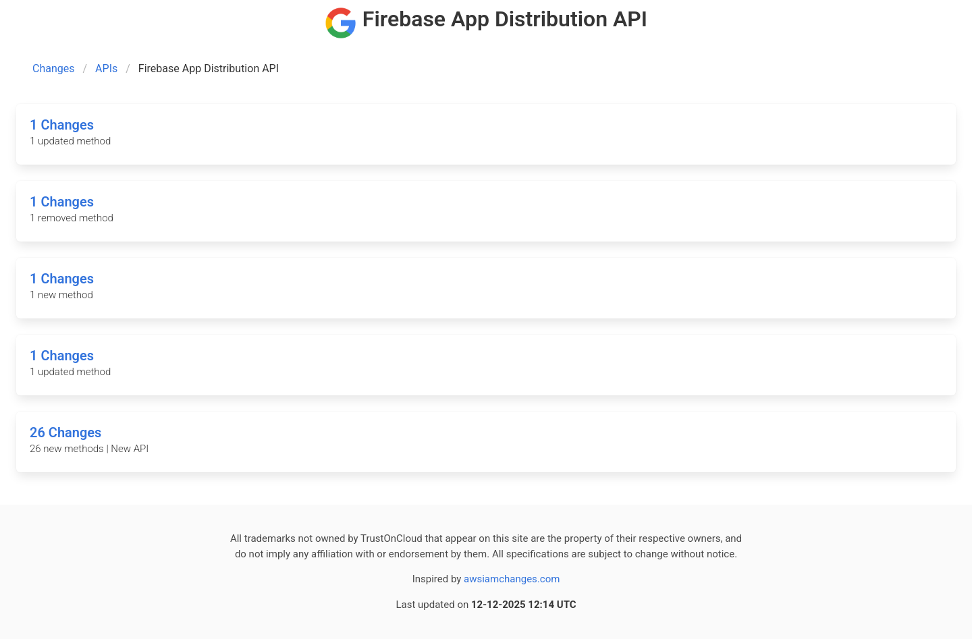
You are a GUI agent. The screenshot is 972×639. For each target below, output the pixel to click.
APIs (106, 68)
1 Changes (62, 125)
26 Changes (65, 432)
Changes (53, 68)
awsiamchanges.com (512, 579)
